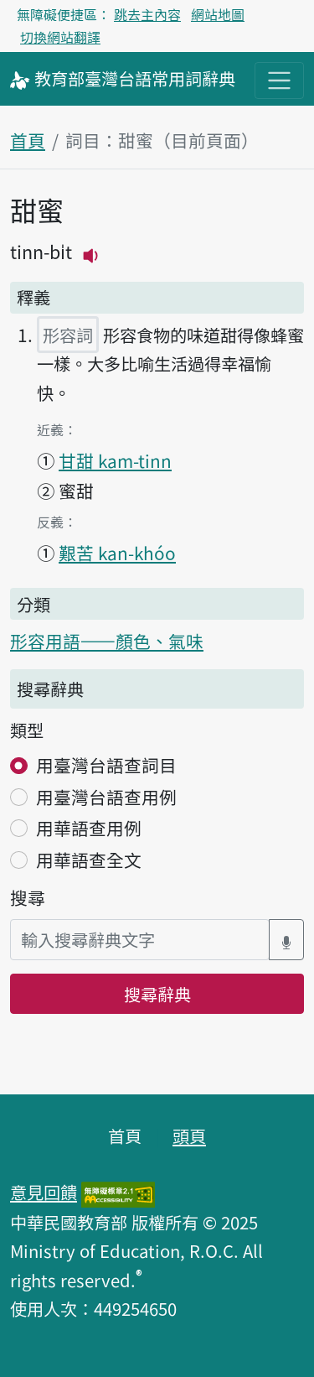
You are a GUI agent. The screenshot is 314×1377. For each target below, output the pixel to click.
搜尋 (27, 897)
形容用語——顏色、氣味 (106, 640)
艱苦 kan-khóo (117, 552)
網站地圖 (218, 14)
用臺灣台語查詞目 (106, 764)
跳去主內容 (147, 14)
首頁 (27, 140)
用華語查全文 (89, 859)
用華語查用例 (89, 827)
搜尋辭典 (157, 993)
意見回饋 (43, 1191)
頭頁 (189, 1135)
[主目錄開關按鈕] (279, 80)
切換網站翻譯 (60, 37)
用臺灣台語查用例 (106, 796)
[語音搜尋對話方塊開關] (286, 939)
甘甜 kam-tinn (115, 460)
